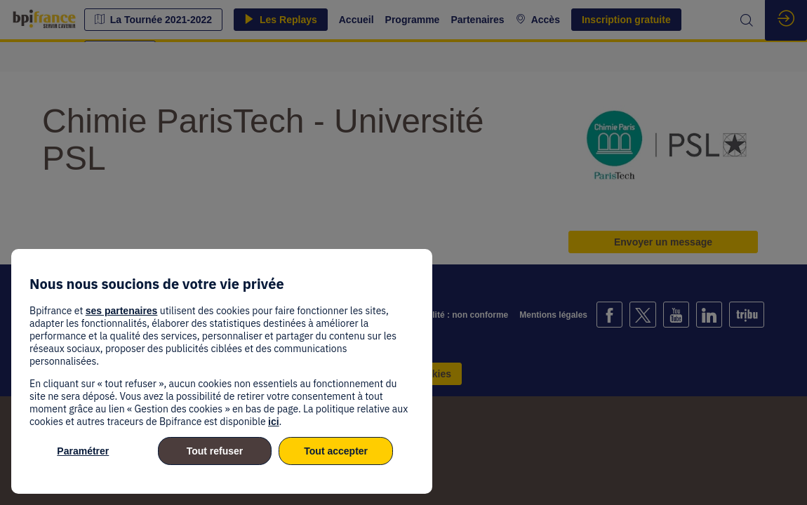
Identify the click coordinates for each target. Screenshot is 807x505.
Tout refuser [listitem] (215, 451)
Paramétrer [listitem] (83, 451)
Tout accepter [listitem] (336, 451)
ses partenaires (122, 310)
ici (273, 421)
